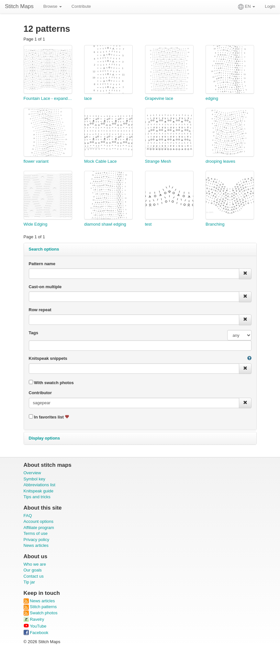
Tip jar (29, 582)
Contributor (40, 392)
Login (270, 6)
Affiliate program (39, 527)
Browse (52, 6)
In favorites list (49, 416)
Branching (215, 224)
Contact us (34, 576)
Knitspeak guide (39, 491)
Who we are (35, 564)
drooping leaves (220, 161)
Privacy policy (36, 539)
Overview (32, 472)
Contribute (81, 6)
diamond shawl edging (105, 224)
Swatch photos (41, 612)
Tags (33, 332)
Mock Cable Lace (100, 161)
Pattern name (42, 263)
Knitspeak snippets (48, 358)
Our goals (33, 570)
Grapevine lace (159, 98)
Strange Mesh (158, 161)
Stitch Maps (19, 6)
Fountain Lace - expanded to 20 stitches (48, 98)
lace (88, 98)
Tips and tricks (37, 496)
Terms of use (36, 533)
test (148, 224)
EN (246, 7)
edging (212, 98)
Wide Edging (36, 224)
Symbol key (34, 479)
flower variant (36, 161)
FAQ (28, 515)
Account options (39, 521)
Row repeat (40, 309)
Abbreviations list (39, 484)
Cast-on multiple (45, 286)
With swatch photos (51, 382)
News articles (36, 545)
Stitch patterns (40, 606)
